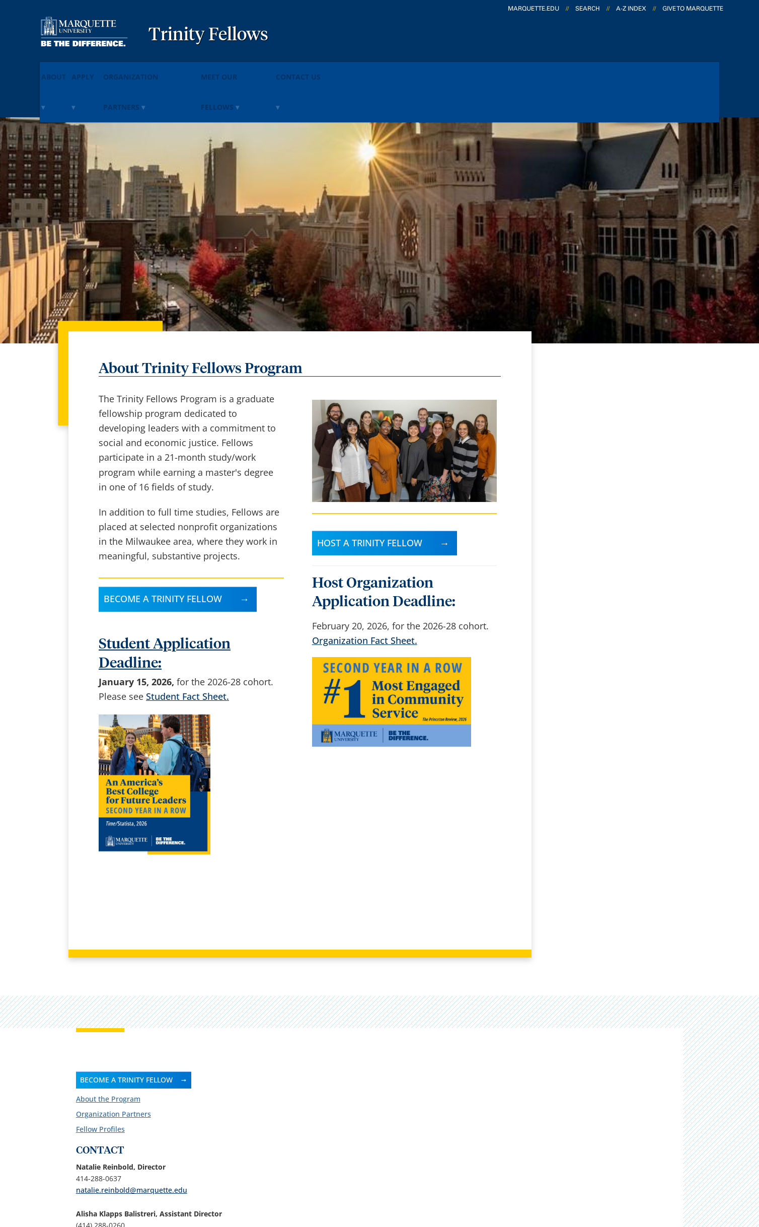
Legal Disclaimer (451, 1166)
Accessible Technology (673, 1166)
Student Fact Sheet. (187, 652)
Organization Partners (193, 70)
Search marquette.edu (290, 1106)
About (64, 70)
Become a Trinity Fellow (163, 555)
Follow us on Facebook (611, 600)
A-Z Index (631, 8)
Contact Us (379, 70)
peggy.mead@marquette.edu (597, 565)
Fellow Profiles (572, 406)
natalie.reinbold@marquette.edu (603, 467)
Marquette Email (402, 1027)
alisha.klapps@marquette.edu (599, 525)
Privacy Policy (376, 1166)
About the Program (580, 376)
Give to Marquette (692, 8)
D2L (375, 1079)
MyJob (380, 1106)
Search (587, 8)
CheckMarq (391, 1053)
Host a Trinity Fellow (369, 498)
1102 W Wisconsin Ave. (86, 1055)
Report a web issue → (599, 1104)
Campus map (271, 1053)
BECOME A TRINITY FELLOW (598, 357)
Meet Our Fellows (298, 70)
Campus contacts (279, 1027)
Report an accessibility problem (601, 676)
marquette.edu (533, 8)
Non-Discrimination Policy (553, 1166)
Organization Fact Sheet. (364, 596)
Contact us (265, 1079)
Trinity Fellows (208, 35)
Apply (112, 70)
